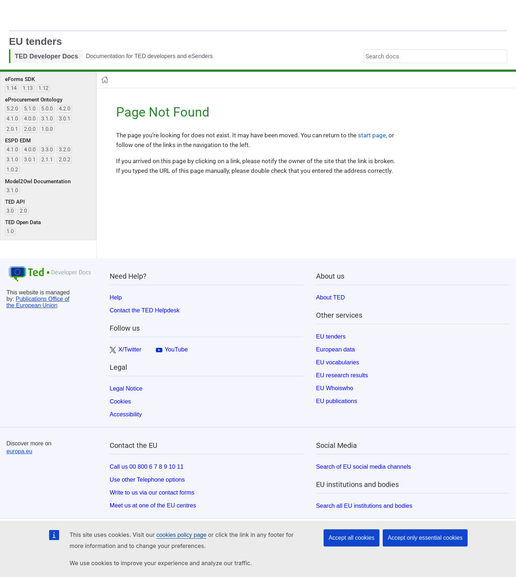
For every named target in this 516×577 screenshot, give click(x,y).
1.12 (43, 88)
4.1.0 (12, 118)
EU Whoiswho (334, 388)
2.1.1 (47, 159)
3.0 (10, 211)
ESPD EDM (18, 140)
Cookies (120, 401)
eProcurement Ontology (33, 99)
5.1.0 (29, 108)
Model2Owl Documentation (38, 181)
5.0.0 (47, 108)
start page (372, 135)
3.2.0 (64, 149)
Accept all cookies (351, 538)
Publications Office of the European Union (38, 302)
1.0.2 (12, 169)
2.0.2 (64, 159)
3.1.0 (47, 118)
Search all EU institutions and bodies (364, 505)
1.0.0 (47, 129)
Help (116, 297)
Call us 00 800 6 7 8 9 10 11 (146, 466)
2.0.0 (29, 129)
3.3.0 (47, 149)
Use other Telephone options (147, 479)
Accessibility (126, 414)
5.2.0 (12, 108)
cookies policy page (181, 535)
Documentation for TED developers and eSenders (149, 56)
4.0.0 (29, 118)
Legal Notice (126, 388)
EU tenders (35, 41)
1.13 (28, 88)
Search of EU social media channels (363, 466)
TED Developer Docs (46, 56)
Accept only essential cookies (425, 538)
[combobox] (435, 56)
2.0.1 (12, 129)
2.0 (23, 211)
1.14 (11, 88)
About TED (330, 297)
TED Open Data (23, 222)
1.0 (10, 231)
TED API (15, 202)
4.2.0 (64, 108)
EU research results (342, 375)
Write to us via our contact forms (152, 492)
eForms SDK (20, 79)
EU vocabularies (337, 362)
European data (335, 349)
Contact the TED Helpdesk (145, 310)
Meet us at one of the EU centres (153, 505)
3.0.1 (64, 118)
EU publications (336, 401)
